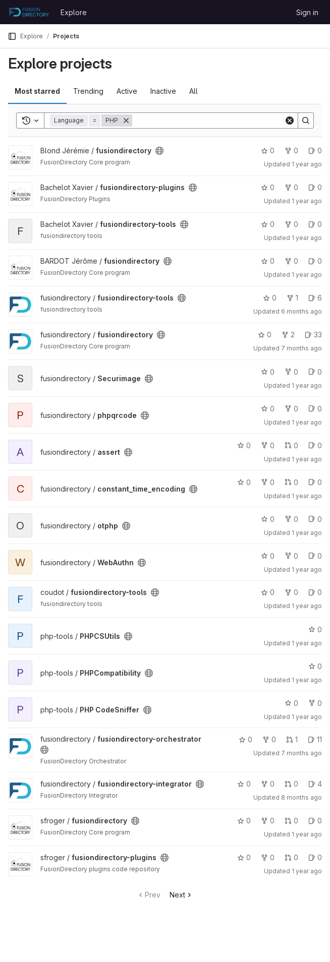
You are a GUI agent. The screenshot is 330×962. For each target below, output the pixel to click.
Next (181, 894)
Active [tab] (127, 91)
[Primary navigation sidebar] (12, 36)
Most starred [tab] (37, 91)
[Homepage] (29, 12)
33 (313, 334)
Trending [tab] (88, 91)
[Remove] (126, 120)
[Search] (208, 120)
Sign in (307, 12)
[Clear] (290, 120)
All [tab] (193, 91)
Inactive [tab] (163, 91)
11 (315, 739)
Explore (74, 12)
